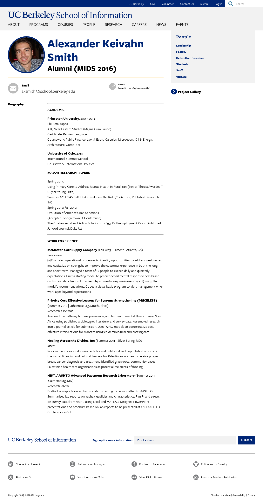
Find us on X (23, 477)
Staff (179, 70)
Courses (65, 24)
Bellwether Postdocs (190, 58)
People (89, 24)
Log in (218, 4)
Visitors (181, 76)
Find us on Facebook (152, 464)
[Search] (244, 3)
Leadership (183, 45)
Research (113, 24)
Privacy (251, 495)
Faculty (181, 51)
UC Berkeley (136, 4)
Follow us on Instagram (92, 464)
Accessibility (239, 495)
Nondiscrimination (221, 495)
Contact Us (187, 4)
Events (182, 24)
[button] (26, 72)
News (161, 24)
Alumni (204, 4)
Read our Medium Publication (219, 477)
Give (153, 4)
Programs (38, 24)
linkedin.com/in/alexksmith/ (133, 88)
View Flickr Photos (150, 477)
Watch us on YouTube (91, 477)
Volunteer (168, 4)
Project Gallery (189, 91)
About (14, 24)
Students (182, 64)
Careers (139, 24)
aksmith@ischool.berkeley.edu (48, 91)
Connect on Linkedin (28, 464)
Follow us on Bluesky (214, 464)
